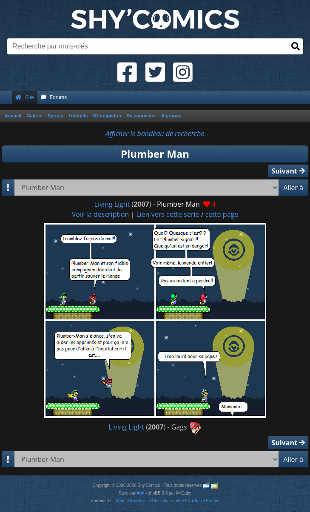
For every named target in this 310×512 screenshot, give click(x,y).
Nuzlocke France (203, 500)
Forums (54, 97)
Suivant (288, 171)
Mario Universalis (132, 500)
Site (24, 97)
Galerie (34, 115)
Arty (140, 493)
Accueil (13, 115)
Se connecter (141, 115)
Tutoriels (78, 115)
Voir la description (100, 214)
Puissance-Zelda (168, 500)
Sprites (55, 115)
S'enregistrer (107, 115)
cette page (222, 214)
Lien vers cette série (167, 214)
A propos (171, 115)
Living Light (112, 204)
